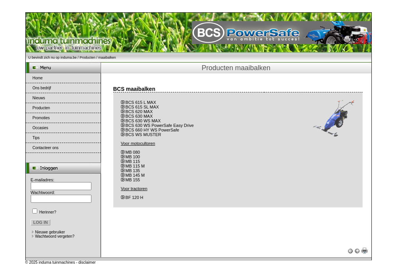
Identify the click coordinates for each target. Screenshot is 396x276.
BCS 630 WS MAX (143, 120)
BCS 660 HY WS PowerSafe (152, 130)
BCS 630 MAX (139, 116)
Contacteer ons (46, 148)
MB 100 (133, 156)
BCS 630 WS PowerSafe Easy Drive (160, 125)
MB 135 (133, 170)
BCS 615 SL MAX (142, 107)
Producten (87, 57)
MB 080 (133, 152)
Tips (36, 138)
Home (38, 78)
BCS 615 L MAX (141, 102)
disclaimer (87, 262)
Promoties (41, 118)
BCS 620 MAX (139, 111)
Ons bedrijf (42, 88)
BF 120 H (134, 197)
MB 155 (133, 179)
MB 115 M (135, 166)
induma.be (69, 57)
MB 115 (133, 161)
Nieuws (39, 98)
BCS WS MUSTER (143, 134)
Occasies (40, 128)
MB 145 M (135, 175)
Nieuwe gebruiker (50, 232)
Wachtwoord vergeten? (54, 236)
